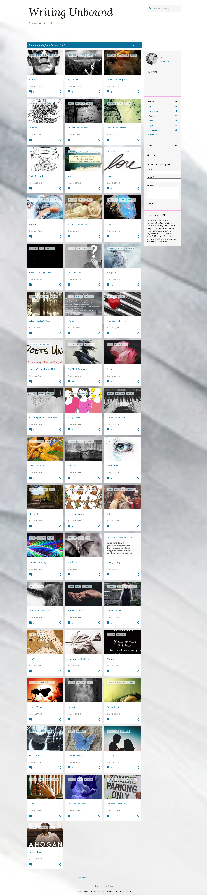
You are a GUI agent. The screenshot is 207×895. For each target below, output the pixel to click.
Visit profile (165, 61)
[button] (59, 92)
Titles (46, 34)
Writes (33, 34)
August (152, 116)
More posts (84, 877)
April (151, 125)
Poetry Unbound (66, 34)
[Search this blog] (167, 8)
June (151, 121)
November (153, 111)
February (153, 130)
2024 (149, 106)
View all (136, 45)
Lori (162, 57)
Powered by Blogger (103, 886)
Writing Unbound (71, 12)
